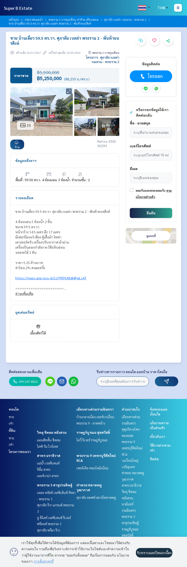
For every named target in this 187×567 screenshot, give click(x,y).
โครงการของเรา (20, 451)
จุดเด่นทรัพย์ (24, 312)
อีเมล (134, 168)
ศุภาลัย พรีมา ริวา (48, 530)
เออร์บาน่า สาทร (48, 475)
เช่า (11, 423)
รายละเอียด (24, 198)
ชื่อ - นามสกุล (140, 123)
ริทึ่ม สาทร (43, 469)
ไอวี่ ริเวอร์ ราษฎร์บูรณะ (92, 440)
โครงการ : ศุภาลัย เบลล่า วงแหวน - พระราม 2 (102, 59)
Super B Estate (18, 8)
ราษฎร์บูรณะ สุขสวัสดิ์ (93, 432)
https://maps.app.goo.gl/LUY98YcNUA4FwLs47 (50, 278)
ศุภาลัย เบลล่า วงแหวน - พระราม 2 (125, 19)
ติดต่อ (154, 459)
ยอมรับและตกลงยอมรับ (150, 190)
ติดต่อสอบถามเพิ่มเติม (25, 371)
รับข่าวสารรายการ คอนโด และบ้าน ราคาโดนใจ (131, 371)
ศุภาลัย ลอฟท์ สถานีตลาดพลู (96, 497)
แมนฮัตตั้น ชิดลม (48, 440)
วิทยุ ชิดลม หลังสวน (51, 432)
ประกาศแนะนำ (34, 19)
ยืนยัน (151, 213)
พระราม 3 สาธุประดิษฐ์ (54, 485)
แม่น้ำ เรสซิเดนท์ (48, 463)
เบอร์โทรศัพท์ (140, 146)
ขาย (11, 417)
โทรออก (151, 76)
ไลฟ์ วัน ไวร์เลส (47, 446)
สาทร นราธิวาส (48, 455)
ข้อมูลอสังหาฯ (26, 160)
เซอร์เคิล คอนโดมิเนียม (92, 468)
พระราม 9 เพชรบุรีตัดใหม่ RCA (132, 447)
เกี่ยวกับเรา (157, 436)
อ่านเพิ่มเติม (24, 293)
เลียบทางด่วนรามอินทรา (95, 409)
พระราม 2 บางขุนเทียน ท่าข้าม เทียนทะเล (73, 19)
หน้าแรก (14, 19)
